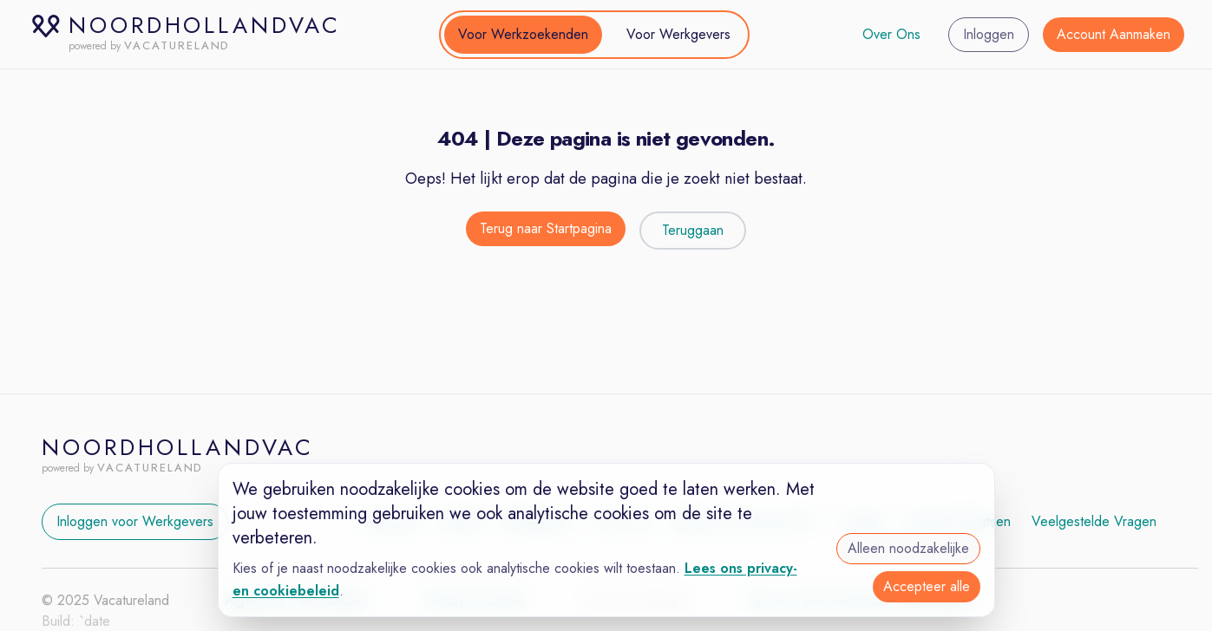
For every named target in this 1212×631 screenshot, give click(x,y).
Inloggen (988, 34)
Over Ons (891, 34)
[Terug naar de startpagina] (546, 230)
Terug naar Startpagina (546, 228)
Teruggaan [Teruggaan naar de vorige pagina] (693, 230)
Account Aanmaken (1113, 34)
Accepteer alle (926, 586)
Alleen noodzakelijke (908, 548)
